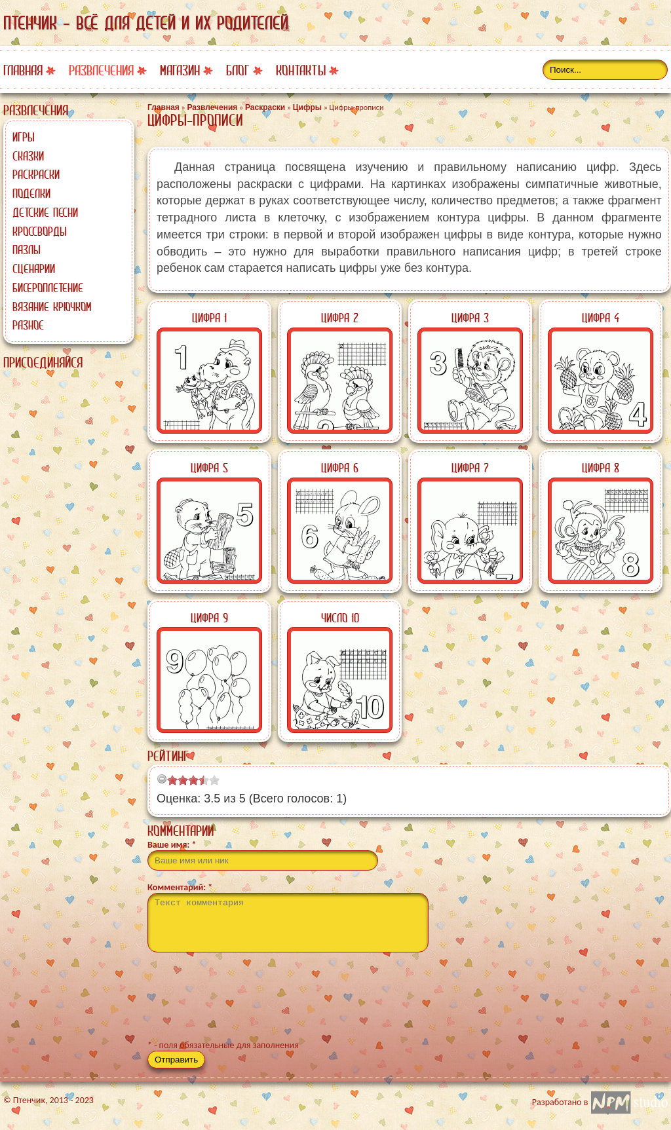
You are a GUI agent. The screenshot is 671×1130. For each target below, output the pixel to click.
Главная (23, 70)
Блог (238, 70)
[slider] (193, 780)
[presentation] (247, 1001)
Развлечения (101, 70)
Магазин (180, 70)
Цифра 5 (209, 467)
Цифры (307, 107)
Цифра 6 (339, 467)
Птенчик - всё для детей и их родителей (145, 23)
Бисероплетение (47, 287)
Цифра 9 (209, 617)
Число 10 (340, 617)
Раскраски (36, 174)
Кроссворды (39, 231)
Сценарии (33, 268)
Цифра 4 (600, 317)
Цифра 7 (470, 467)
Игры (23, 136)
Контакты (301, 70)
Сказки (28, 155)
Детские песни (45, 212)
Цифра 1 (209, 317)
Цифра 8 (600, 467)
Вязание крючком (51, 306)
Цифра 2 (339, 317)
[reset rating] (162, 779)
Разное (28, 324)
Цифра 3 (470, 317)
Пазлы (26, 249)
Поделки (31, 193)
